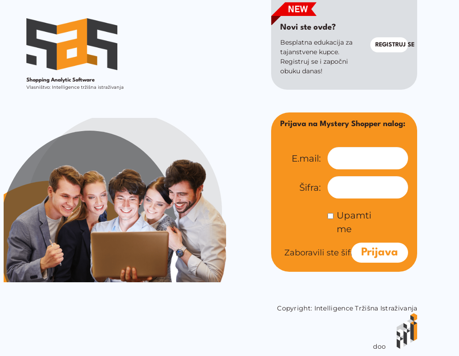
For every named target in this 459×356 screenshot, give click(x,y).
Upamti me (349, 222)
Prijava (379, 252)
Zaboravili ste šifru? (323, 253)
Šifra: (310, 187)
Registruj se (392, 45)
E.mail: (306, 158)
